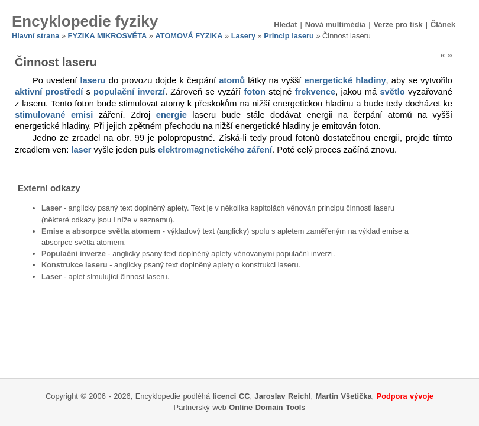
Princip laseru (289, 35)
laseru (92, 80)
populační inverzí (129, 91)
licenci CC (231, 396)
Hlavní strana (35, 35)
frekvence (315, 91)
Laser (51, 208)
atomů (232, 80)
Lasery (243, 35)
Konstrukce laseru (74, 264)
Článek (443, 24)
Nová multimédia (335, 24)
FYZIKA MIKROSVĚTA (107, 35)
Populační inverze (73, 253)
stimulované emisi (54, 115)
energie (171, 115)
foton (255, 91)
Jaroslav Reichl (283, 396)
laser (81, 149)
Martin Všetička (344, 396)
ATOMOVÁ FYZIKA (189, 35)
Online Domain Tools (267, 407)
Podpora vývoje (405, 396)
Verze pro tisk (397, 24)
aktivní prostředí (49, 91)
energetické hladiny (345, 80)
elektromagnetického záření (215, 149)
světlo (392, 91)
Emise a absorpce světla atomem (100, 231)
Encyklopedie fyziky (85, 21)
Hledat (285, 24)
